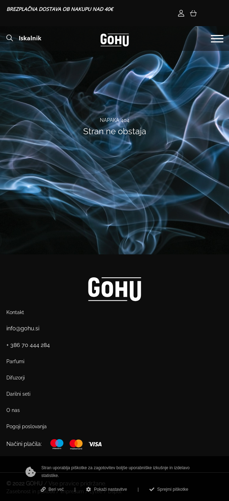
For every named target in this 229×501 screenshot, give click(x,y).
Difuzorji (15, 378)
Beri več (52, 489)
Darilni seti (18, 394)
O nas (13, 410)
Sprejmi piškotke (168, 489)
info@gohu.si (22, 328)
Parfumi (15, 361)
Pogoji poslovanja (26, 426)
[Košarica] (193, 13)
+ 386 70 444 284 (28, 345)
